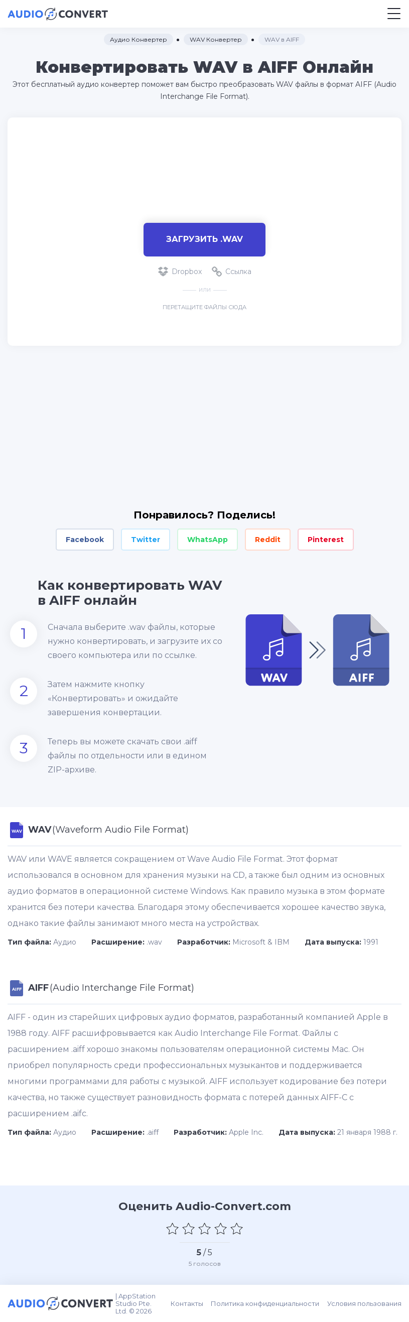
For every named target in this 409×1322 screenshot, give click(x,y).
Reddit (268, 539)
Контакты (187, 1303)
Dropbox (180, 272)
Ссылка (231, 272)
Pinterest (326, 539)
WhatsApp (207, 539)
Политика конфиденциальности (265, 1303)
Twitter (145, 539)
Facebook (85, 539)
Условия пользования (364, 1303)
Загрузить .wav (204, 239)
